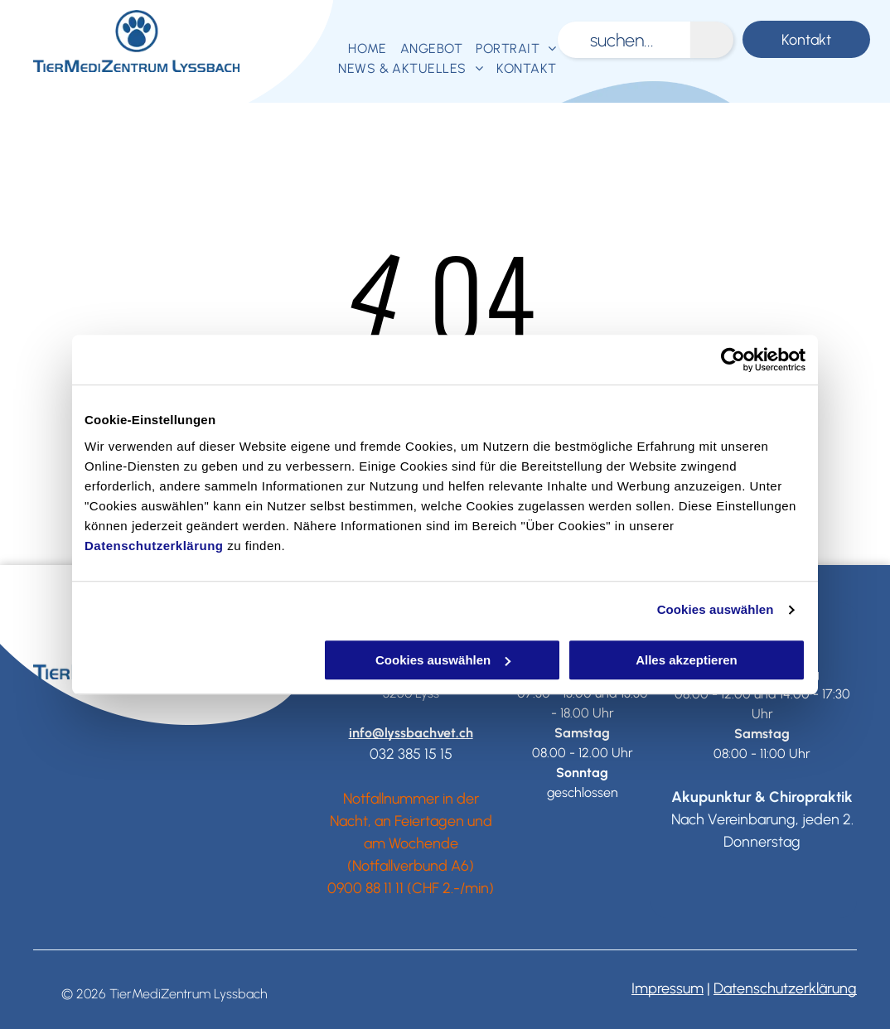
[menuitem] (367, 49)
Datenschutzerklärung (154, 546)
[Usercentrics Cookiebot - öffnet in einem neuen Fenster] (732, 359)
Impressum (667, 988)
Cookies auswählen (715, 609)
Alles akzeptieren (687, 660)
